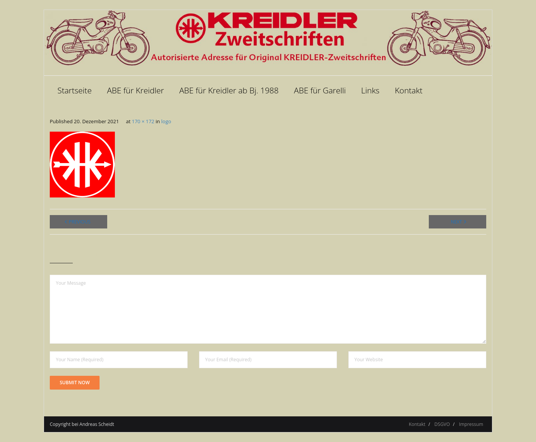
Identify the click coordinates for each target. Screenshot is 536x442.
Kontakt (417, 424)
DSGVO (442, 424)
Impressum (471, 424)
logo (166, 121)
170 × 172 (143, 121)
